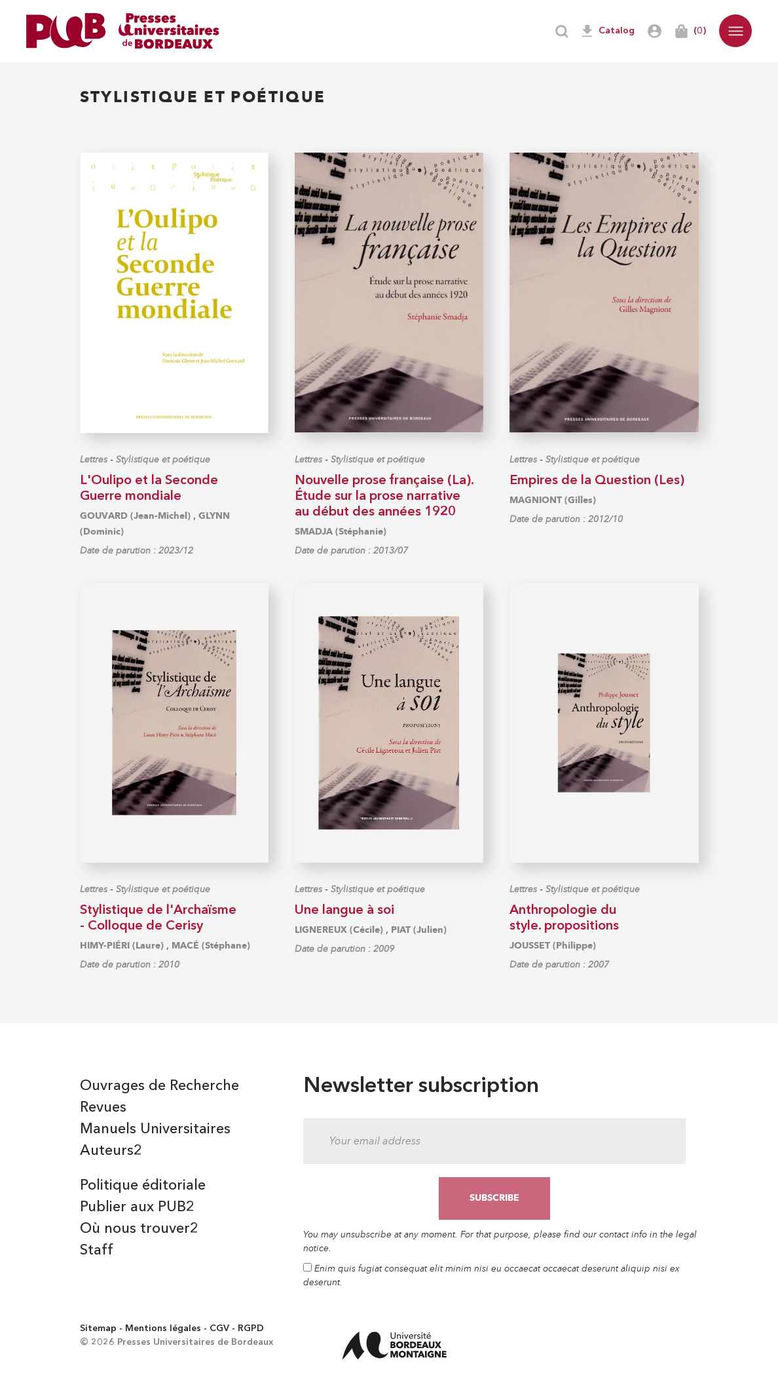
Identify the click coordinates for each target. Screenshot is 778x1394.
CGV (219, 1328)
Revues (103, 1108)
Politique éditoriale (143, 1185)
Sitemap (98, 1328)
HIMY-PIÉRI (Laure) (122, 945)
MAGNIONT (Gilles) (552, 500)
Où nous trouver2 (139, 1229)
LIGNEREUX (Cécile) (339, 929)
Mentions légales (163, 1328)
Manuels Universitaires (155, 1129)
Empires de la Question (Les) (596, 480)
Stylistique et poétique (163, 459)
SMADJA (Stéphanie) (340, 531)
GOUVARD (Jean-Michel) (135, 515)
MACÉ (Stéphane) (211, 945)
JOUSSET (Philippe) (552, 945)
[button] (735, 30)
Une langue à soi (344, 910)
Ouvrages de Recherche (159, 1086)
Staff (96, 1250)
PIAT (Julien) (419, 929)
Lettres (93, 459)
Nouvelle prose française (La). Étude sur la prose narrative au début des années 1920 (384, 496)
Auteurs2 (111, 1151)
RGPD (251, 1328)
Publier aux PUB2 (137, 1207)
